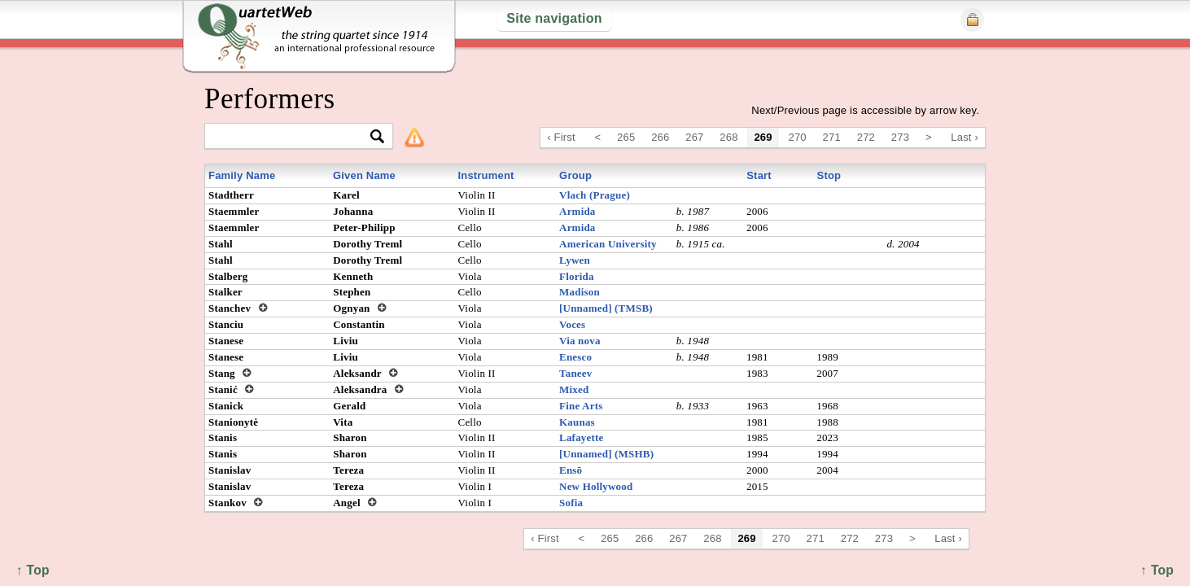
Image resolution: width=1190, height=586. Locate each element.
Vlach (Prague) (594, 195)
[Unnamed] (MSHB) (606, 454)
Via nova (580, 341)
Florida (576, 276)
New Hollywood (595, 486)
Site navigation (554, 18)
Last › (964, 137)
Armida (577, 211)
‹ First (561, 137)
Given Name (364, 175)
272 (866, 137)
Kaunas (577, 422)
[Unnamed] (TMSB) (606, 308)
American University (608, 244)
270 (798, 137)
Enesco (575, 357)
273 (900, 137)
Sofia (571, 502)
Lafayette (581, 437)
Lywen (574, 260)
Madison (579, 292)
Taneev (575, 373)
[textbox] (291, 137)
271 (832, 137)
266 (660, 137)
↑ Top (1157, 570)
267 (694, 137)
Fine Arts (580, 406)
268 (728, 137)
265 (626, 137)
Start (759, 175)
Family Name (241, 175)
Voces (572, 324)
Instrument (485, 175)
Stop (829, 175)
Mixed (573, 389)
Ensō (570, 470)
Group (575, 175)
